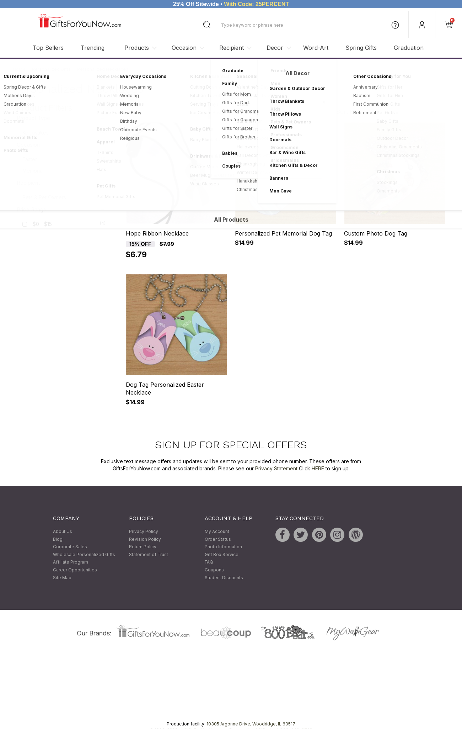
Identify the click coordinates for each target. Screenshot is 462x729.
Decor (275, 47)
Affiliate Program (70, 562)
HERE (318, 468)
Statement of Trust (148, 554)
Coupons (214, 569)
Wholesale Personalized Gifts (84, 554)
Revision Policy (145, 539)
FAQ (209, 562)
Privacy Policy (143, 531)
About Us (62, 531)
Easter (64, 159)
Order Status (218, 539)
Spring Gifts (361, 47)
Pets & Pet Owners (64, 197)
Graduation (409, 47)
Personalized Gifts (51, 69)
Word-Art (315, 47)
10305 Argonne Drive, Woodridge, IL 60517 (250, 724)
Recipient (231, 47)
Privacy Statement (276, 468)
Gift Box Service (221, 554)
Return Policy (142, 547)
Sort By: (347, 111)
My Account (217, 531)
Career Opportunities (75, 569)
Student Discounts (224, 577)
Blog (58, 539)
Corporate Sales (70, 547)
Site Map (62, 577)
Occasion (184, 47)
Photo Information (223, 547)
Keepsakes (64, 132)
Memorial (64, 170)
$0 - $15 (42, 224)
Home (19, 69)
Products (136, 47)
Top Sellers (48, 47)
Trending (92, 47)
